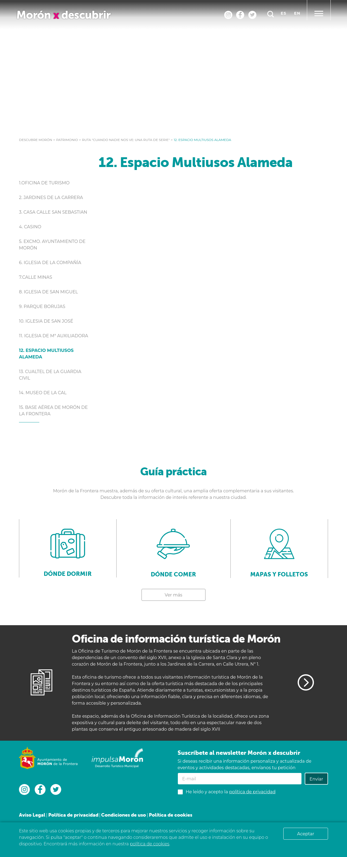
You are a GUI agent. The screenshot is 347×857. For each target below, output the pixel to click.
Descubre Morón (35, 140)
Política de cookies (170, 815)
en (297, 13)
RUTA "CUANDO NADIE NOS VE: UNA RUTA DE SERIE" (126, 140)
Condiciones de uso (123, 815)
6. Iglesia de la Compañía (50, 262)
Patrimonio (67, 140)
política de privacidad (252, 791)
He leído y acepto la (230, 791)
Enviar (316, 779)
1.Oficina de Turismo (44, 182)
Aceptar (305, 833)
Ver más (173, 595)
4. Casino (30, 226)
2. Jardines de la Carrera (51, 197)
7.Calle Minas (35, 277)
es (284, 13)
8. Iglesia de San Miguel (48, 291)
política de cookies (149, 843)
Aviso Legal (32, 815)
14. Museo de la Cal (43, 392)
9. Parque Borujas (42, 306)
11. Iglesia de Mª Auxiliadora (53, 335)
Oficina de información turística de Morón (176, 639)
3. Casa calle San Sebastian (53, 212)
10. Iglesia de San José (46, 321)
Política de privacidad (73, 815)
